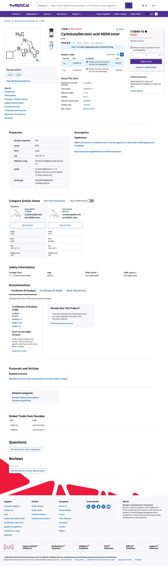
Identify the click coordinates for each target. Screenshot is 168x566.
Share (120, 29)
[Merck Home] (19, 5)
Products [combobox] (42, 5)
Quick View (27, 225)
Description (10, 95)
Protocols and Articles (15, 110)
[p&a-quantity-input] (146, 55)
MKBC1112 (16, 326)
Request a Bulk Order (146, 67)
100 (36, 140)
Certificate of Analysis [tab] (23, 290)
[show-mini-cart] (152, 14)
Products (7, 21)
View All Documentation (18, 81)
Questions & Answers (15, 114)
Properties (9, 91)
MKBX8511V (17, 319)
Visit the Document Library (61, 323)
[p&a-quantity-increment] (160, 56)
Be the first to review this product (29, 471)
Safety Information (14, 103)
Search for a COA (19, 351)
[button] (103, 14)
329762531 (87, 101)
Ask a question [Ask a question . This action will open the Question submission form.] (97, 43)
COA (10, 74)
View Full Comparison (54, 201)
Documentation (12, 106)
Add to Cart (146, 61)
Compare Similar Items (16, 99)
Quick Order (136, 14)
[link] (16, 506)
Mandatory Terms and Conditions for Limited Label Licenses (38, 378)
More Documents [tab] (76, 290)
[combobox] (84, 5)
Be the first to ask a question (25, 449)
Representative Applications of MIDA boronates (97, 151)
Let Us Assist (136, 91)
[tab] (9, 21)
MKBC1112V (17, 323)
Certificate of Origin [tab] (51, 290)
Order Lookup (120, 14)
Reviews (8, 117)
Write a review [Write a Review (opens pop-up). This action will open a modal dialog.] (83, 43)
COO (18, 74)
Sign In (74, 47)
